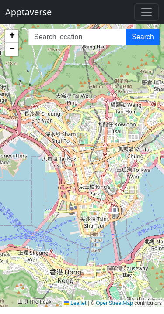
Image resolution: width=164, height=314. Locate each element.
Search (143, 37)
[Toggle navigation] (146, 12)
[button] (11, 36)
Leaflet (75, 303)
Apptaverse (28, 12)
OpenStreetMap (114, 303)
